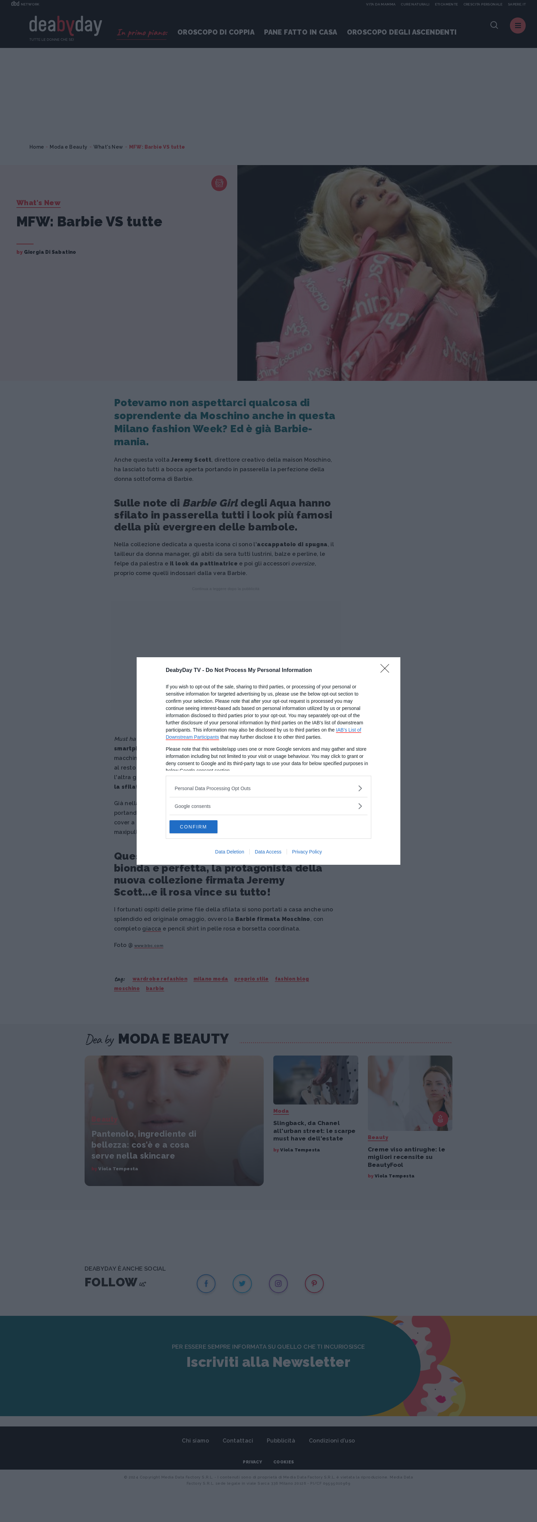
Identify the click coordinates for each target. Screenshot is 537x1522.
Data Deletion (229, 852)
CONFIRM (201, 826)
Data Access (268, 852)
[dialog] (268, 761)
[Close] (387, 670)
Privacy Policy (307, 852)
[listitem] (268, 787)
